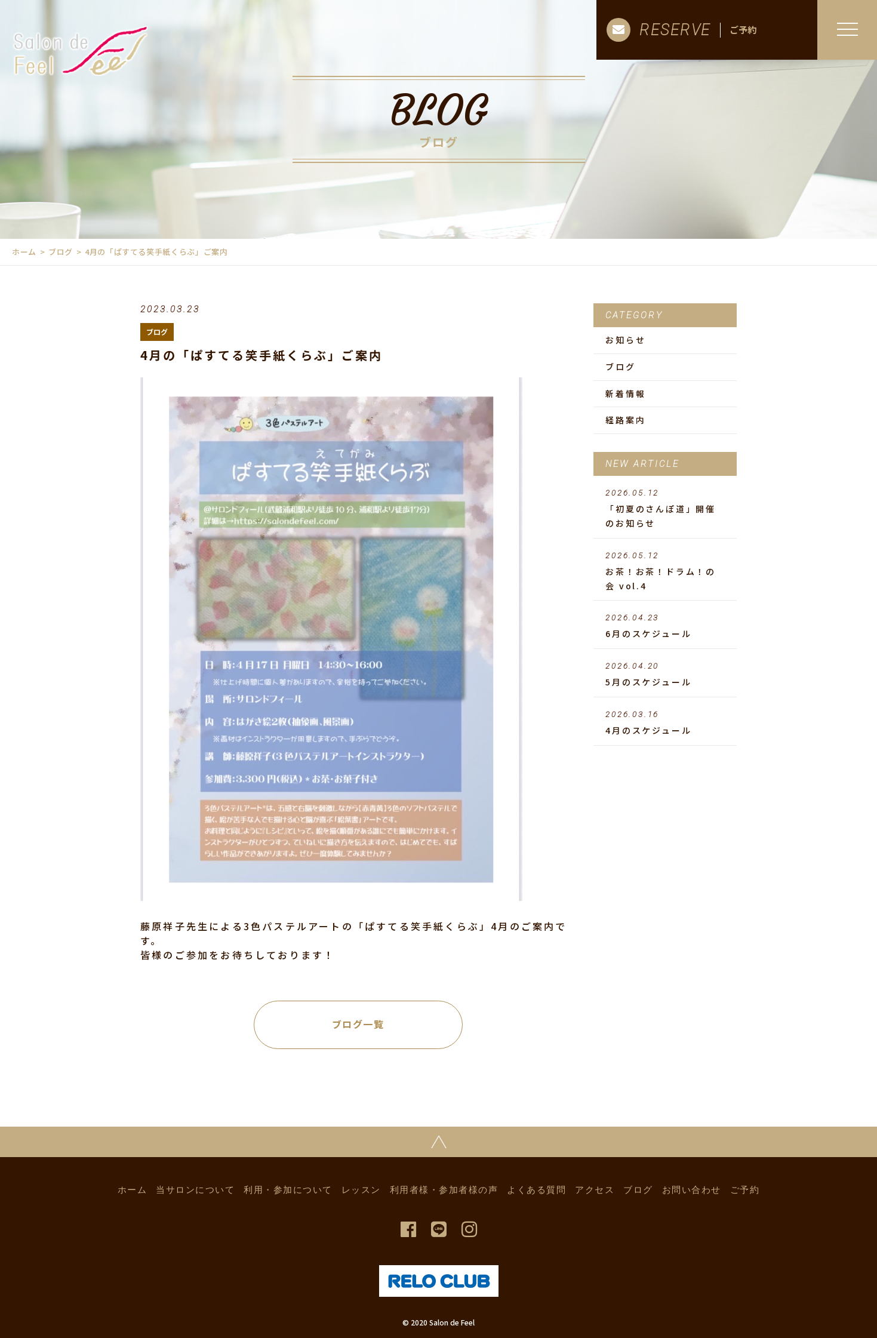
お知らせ (625, 340)
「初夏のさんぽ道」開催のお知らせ (665, 508)
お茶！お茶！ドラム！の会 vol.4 (665, 571)
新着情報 (625, 393)
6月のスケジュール (665, 626)
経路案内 (625, 420)
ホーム (24, 251)
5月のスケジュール (665, 675)
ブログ (60, 251)
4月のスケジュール (665, 723)
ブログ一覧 (358, 1024)
